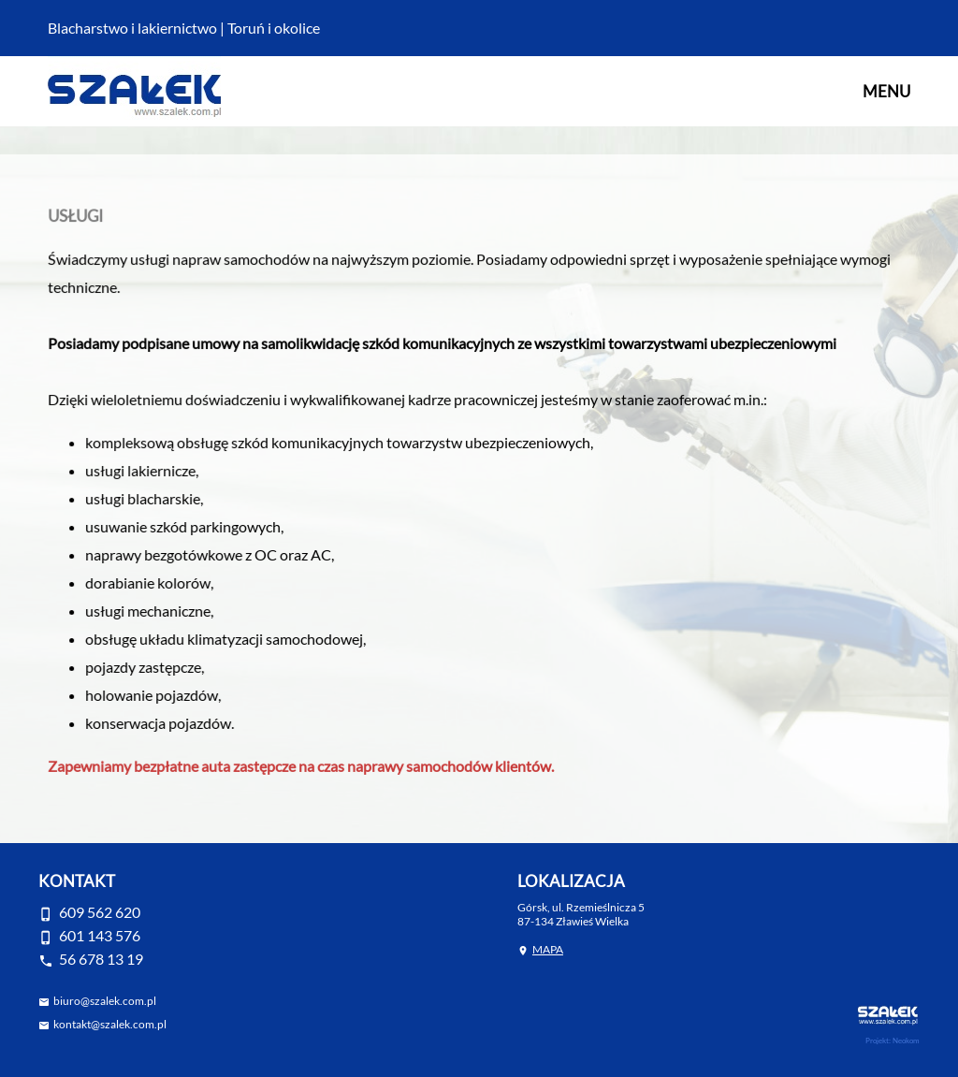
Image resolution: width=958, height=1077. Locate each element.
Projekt (877, 1040)
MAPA (547, 949)
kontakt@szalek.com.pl (110, 1024)
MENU (886, 91)
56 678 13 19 (101, 959)
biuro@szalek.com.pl (104, 1001)
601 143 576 (99, 935)
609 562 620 (99, 912)
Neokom (906, 1040)
